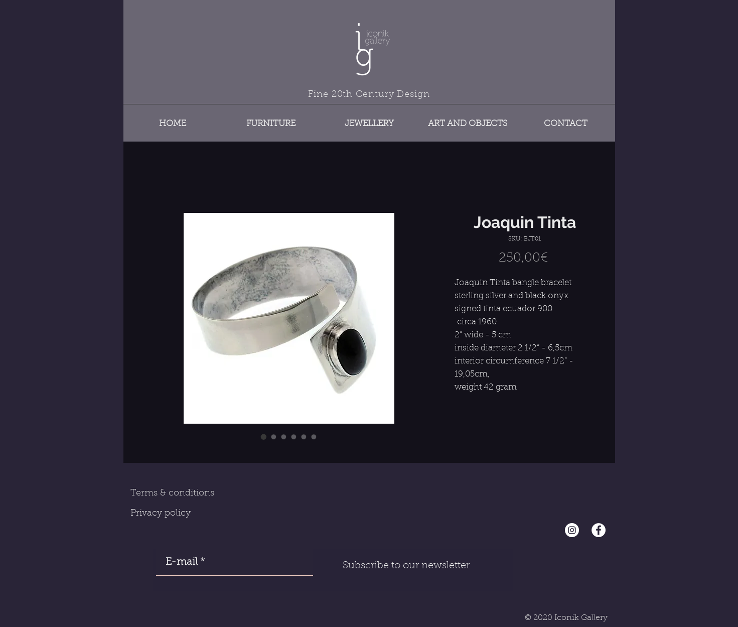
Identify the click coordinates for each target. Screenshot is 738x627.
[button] (271, 119)
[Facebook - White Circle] (599, 530)
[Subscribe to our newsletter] (406, 566)
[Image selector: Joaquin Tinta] (264, 437)
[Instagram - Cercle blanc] (572, 530)
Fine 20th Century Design (369, 94)
